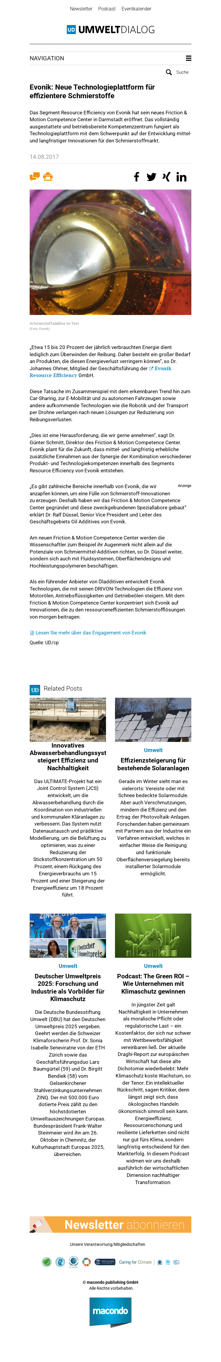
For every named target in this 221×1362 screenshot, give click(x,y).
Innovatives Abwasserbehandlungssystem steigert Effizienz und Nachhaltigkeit (72, 756)
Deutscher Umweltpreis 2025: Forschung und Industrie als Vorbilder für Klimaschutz (68, 987)
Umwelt (153, 749)
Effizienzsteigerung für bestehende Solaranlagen (153, 763)
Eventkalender (136, 9)
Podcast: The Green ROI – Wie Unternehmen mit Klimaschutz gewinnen (153, 983)
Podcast (107, 9)
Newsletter (81, 9)
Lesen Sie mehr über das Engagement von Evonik (91, 632)
